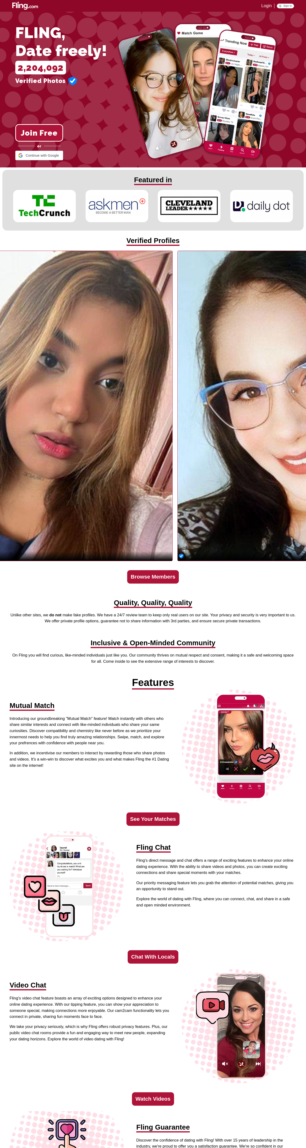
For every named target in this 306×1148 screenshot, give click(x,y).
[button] (285, 6)
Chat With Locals (153, 957)
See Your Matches (153, 819)
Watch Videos (153, 1099)
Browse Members (153, 577)
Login (266, 5)
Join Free (39, 132)
